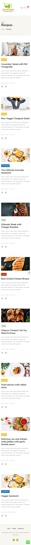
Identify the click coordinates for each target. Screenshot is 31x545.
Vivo (13, 83)
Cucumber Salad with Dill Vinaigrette (14, 65)
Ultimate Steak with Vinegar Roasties (11, 226)
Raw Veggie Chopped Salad (15, 118)
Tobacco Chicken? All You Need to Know (14, 332)
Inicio (8, 528)
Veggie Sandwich (10, 496)
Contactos (21, 528)
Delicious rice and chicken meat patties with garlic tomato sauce (14, 442)
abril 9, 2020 (4, 403)
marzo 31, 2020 (5, 512)
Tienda (14, 528)
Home (3, 29)
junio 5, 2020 (5, 83)
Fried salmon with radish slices (13, 386)
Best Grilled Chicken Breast (15, 278)
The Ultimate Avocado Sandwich (12, 171)
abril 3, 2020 (4, 460)
